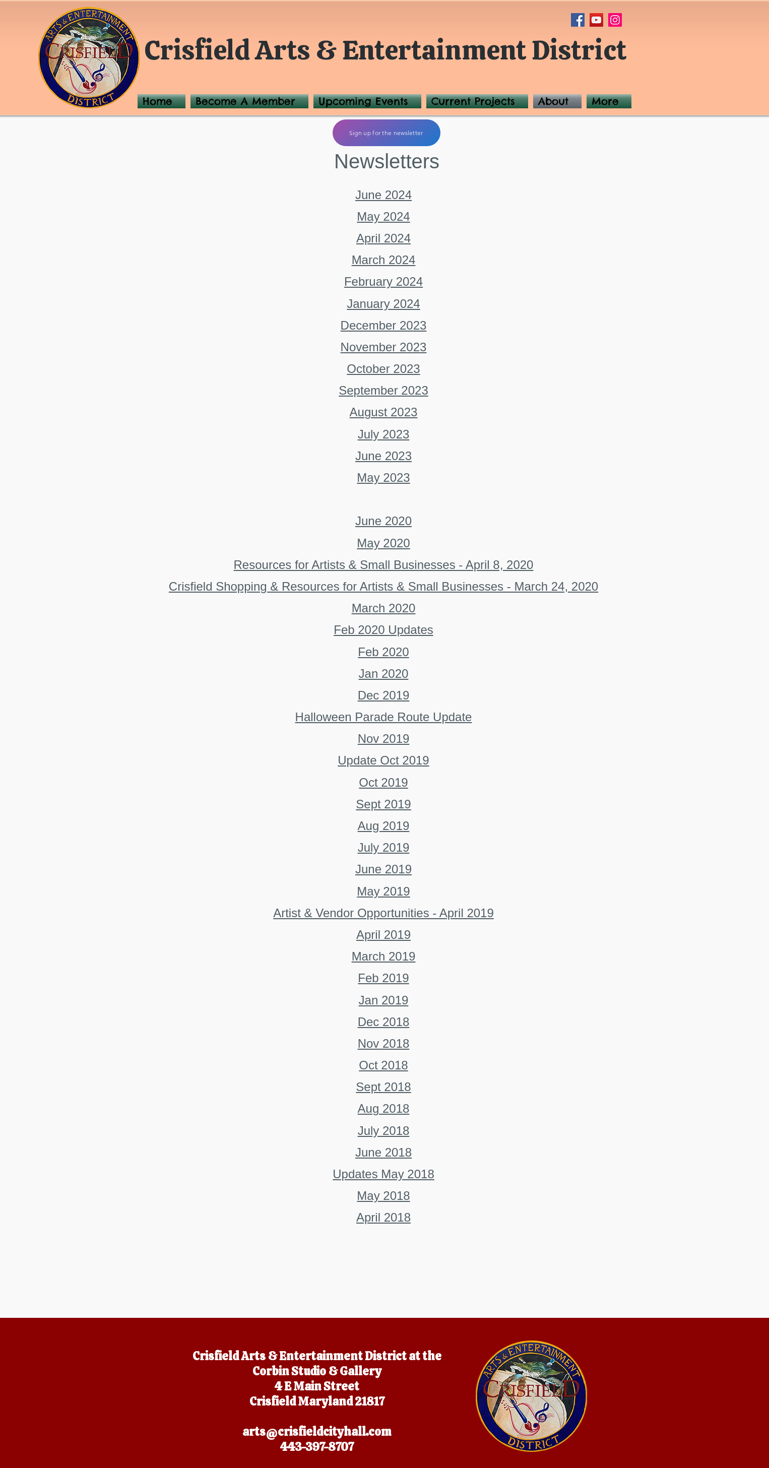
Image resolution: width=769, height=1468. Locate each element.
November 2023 (384, 347)
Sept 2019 (383, 804)
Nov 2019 (384, 738)
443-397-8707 (317, 1446)
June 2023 (383, 456)
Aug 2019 (384, 826)
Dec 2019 (384, 695)
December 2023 (384, 325)
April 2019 (383, 934)
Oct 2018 (383, 1065)
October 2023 (383, 368)
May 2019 (383, 891)
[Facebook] (578, 20)
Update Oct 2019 (383, 760)
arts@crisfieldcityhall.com (317, 1431)
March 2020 (384, 608)
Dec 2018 (384, 1022)
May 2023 (383, 477)
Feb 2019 (383, 978)
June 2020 (383, 521)
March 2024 (384, 260)
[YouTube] (596, 20)
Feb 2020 (383, 652)
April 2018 (383, 1217)
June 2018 (383, 1152)
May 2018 (383, 1195)
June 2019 (383, 869)
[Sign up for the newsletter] (386, 132)
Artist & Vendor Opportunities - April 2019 (383, 913)
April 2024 (383, 238)
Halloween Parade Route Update (383, 717)
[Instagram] (615, 20)
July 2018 (384, 1130)
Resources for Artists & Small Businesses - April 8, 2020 (384, 564)
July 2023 (384, 434)
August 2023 (384, 412)
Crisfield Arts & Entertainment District (386, 50)
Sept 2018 (383, 1087)
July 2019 (384, 847)
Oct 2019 (383, 782)
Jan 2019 (384, 1000)
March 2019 (384, 956)
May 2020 (383, 543)
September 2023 (383, 390)
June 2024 (383, 195)
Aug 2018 (384, 1108)
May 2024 (383, 216)
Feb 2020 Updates (383, 629)
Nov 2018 (384, 1043)
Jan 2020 (384, 673)
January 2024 (383, 303)
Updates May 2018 (383, 1174)
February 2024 (383, 281)
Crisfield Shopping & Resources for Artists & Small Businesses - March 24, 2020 (383, 586)
